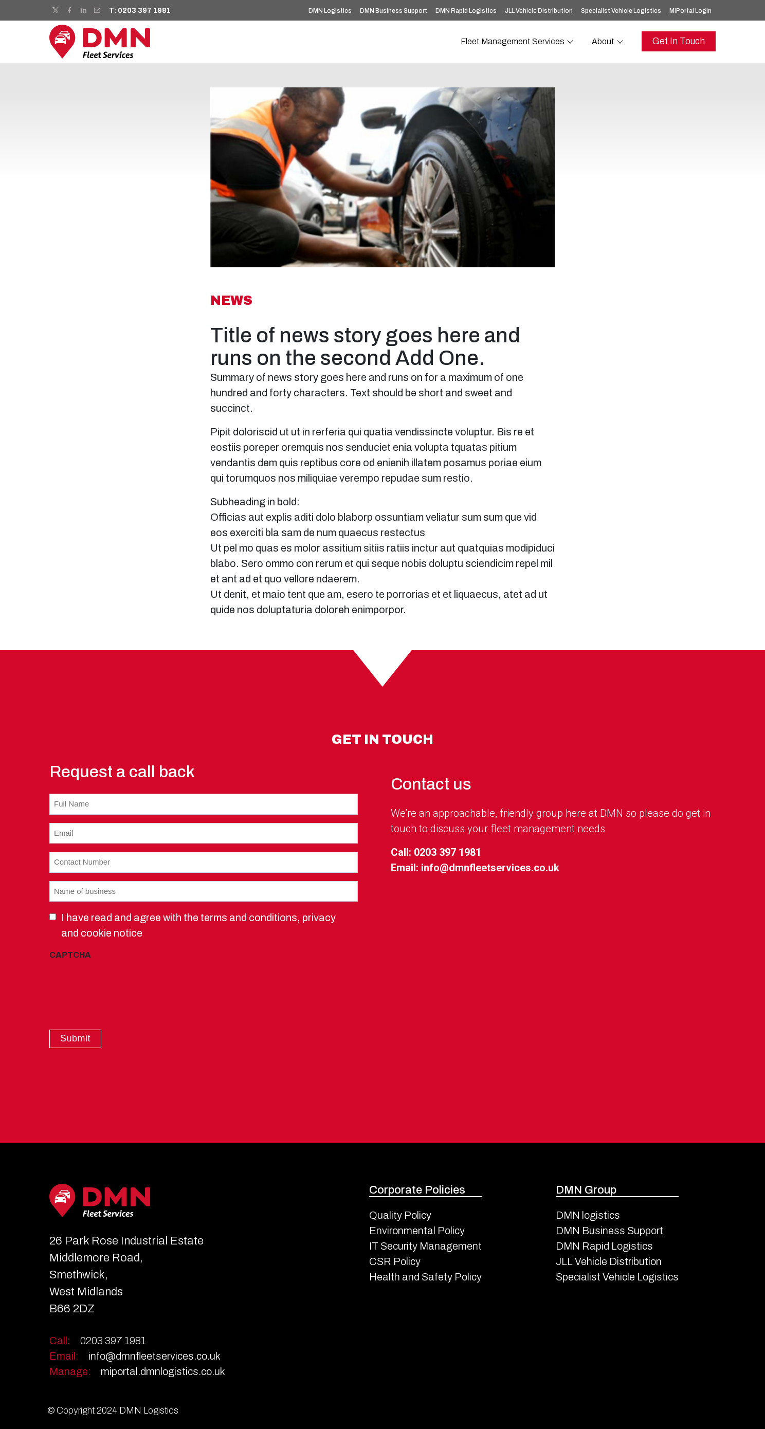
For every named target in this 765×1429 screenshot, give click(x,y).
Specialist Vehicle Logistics (621, 10)
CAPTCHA (70, 954)
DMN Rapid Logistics (466, 10)
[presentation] (127, 985)
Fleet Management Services (512, 41)
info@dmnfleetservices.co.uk (490, 868)
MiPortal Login (690, 10)
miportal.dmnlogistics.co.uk (137, 1370)
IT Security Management (425, 1244)
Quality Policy (400, 1213)
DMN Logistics (330, 10)
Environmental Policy (417, 1229)
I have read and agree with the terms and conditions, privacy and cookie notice (198, 925)
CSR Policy (395, 1260)
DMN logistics (588, 1213)
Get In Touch (678, 41)
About (603, 41)
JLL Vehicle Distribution (539, 10)
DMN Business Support (393, 10)
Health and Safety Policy (425, 1275)
